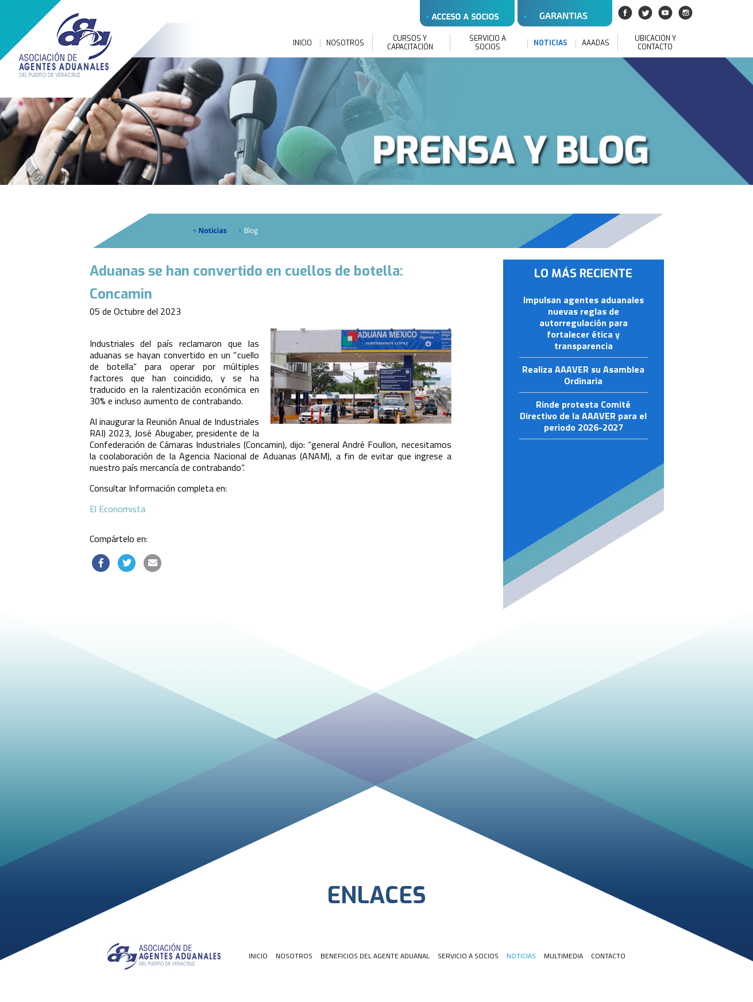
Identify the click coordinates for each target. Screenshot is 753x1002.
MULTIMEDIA (563, 955)
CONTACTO (608, 955)
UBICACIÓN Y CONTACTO (655, 43)
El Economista (117, 509)
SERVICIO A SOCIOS (487, 43)
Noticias (210, 230)
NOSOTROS (345, 43)
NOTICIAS (550, 43)
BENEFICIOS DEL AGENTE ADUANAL (375, 955)
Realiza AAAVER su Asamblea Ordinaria (583, 375)
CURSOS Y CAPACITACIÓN (410, 43)
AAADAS (595, 43)
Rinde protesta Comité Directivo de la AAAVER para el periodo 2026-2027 (583, 416)
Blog (248, 230)
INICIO (302, 43)
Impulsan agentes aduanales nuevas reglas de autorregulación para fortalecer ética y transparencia (583, 323)
